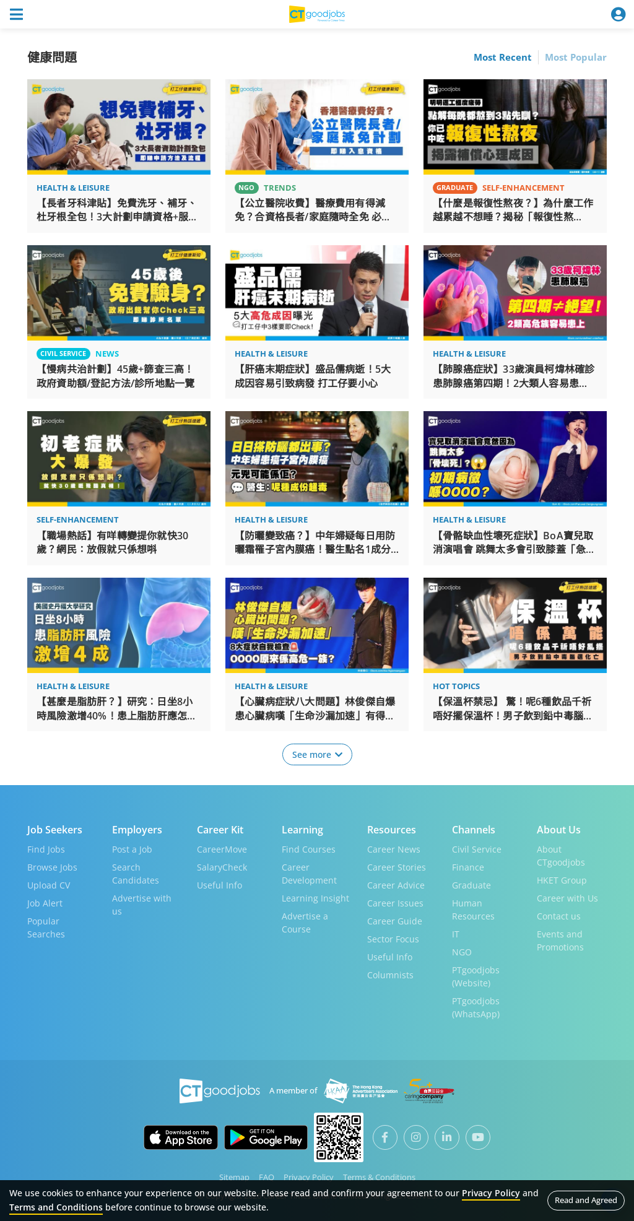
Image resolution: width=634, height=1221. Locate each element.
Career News (393, 848)
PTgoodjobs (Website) (476, 975)
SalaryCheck (222, 866)
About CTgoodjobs (561, 855)
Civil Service (477, 848)
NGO (462, 951)
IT (455, 933)
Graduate (471, 884)
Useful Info (219, 884)
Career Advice (396, 884)
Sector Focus (393, 938)
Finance (468, 866)
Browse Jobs (52, 866)
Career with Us (567, 897)
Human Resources (473, 909)
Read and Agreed (586, 1200)
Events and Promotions (560, 940)
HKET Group (562, 879)
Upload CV (48, 884)
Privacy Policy (309, 1176)
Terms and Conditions (56, 1207)
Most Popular (576, 57)
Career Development (309, 873)
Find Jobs (46, 848)
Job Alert (45, 902)
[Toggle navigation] (16, 14)
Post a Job (132, 848)
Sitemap (234, 1176)
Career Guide (394, 920)
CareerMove (222, 848)
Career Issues (395, 902)
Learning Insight (315, 897)
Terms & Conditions (379, 1176)
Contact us (559, 915)
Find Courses (309, 848)
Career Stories (396, 866)
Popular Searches (46, 927)
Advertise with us (142, 904)
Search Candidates (135, 873)
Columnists (390, 974)
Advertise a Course (305, 922)
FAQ (266, 1176)
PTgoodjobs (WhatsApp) (476, 1006)
